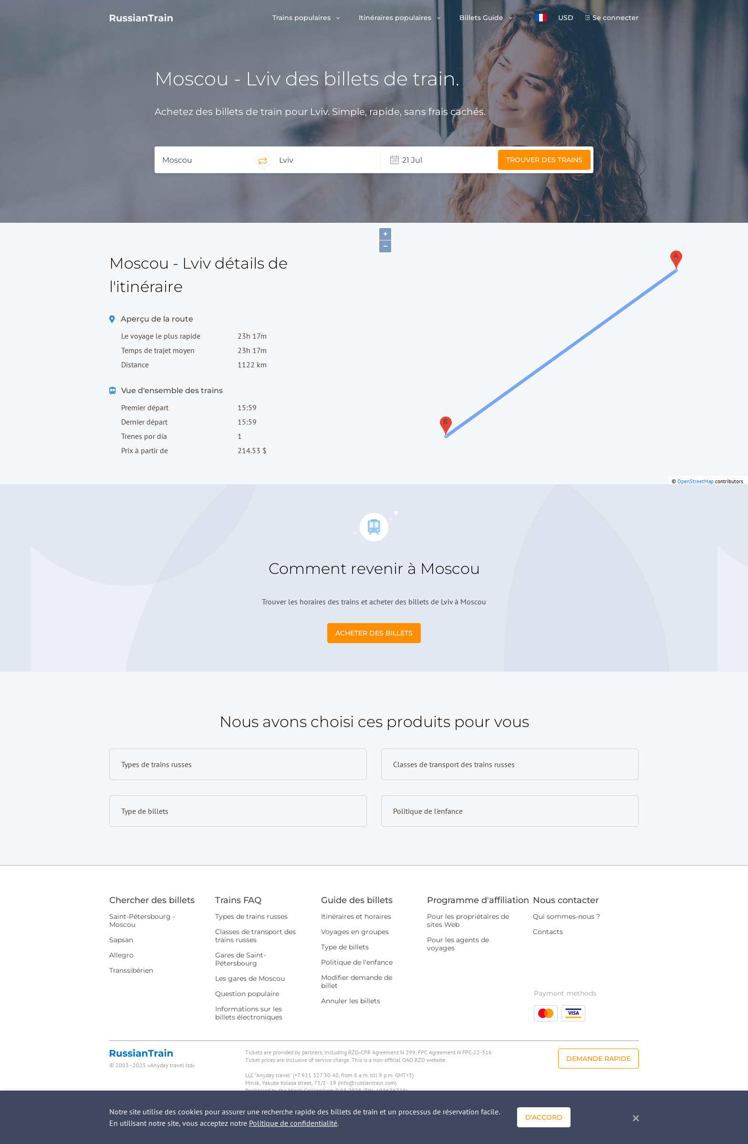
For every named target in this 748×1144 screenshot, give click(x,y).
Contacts (548, 931)
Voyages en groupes (355, 931)
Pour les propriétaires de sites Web (468, 920)
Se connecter (615, 18)
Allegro (121, 955)
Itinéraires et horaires (356, 916)
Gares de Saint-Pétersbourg (240, 959)
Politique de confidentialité (293, 1123)
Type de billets (345, 947)
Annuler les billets (350, 1001)
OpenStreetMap (695, 481)
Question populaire (247, 993)
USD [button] (565, 18)
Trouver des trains (544, 160)
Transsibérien (131, 970)
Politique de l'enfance (357, 962)
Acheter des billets (374, 633)
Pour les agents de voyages (458, 944)
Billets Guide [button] (482, 18)
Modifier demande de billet (356, 981)
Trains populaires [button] (302, 18)
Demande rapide (598, 1058)
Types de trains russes (251, 916)
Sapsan (121, 940)
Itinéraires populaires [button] (396, 18)
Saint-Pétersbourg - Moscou (142, 920)
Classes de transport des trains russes (255, 935)
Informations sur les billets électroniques (248, 1013)
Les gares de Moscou (250, 978)
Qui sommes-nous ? (566, 916)
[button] (541, 17)
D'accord (543, 1117)
